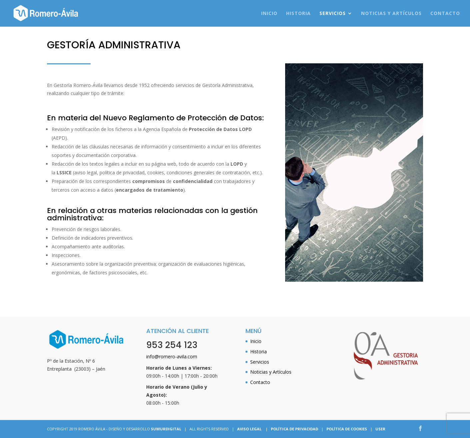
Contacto (445, 13)
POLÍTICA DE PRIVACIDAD (294, 428)
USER (380, 428)
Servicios (332, 13)
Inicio (269, 13)
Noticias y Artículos (391, 13)
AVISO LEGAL (249, 428)
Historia (298, 13)
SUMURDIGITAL (166, 428)
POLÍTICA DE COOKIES (346, 428)
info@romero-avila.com (171, 356)
